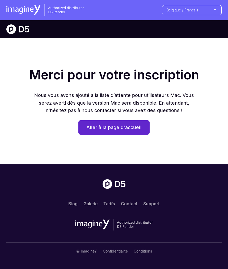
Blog (73, 203)
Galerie (90, 203)
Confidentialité (115, 251)
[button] (192, 10)
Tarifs (109, 203)
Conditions (143, 251)
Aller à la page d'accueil (114, 127)
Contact (129, 203)
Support (151, 203)
